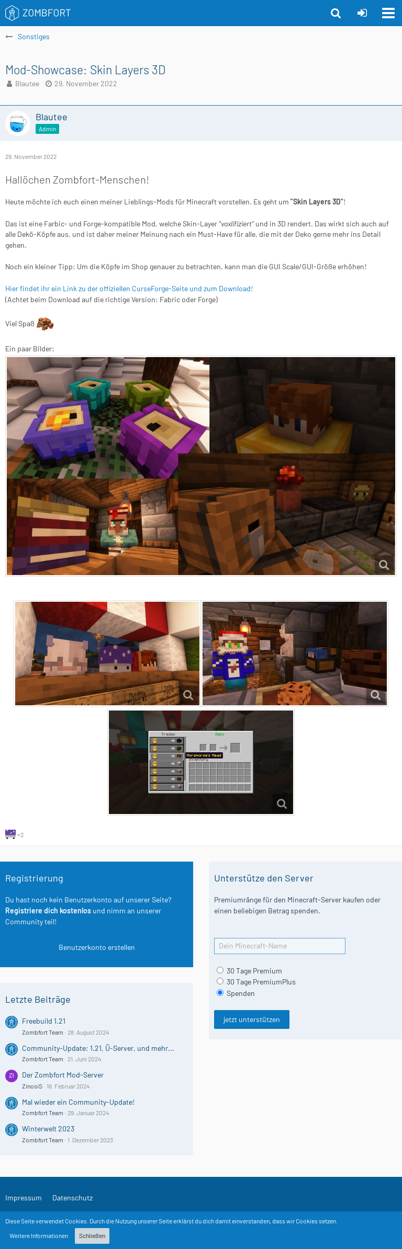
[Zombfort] (38, 13)
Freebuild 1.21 (43, 1020)
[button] (388, 13)
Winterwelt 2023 (48, 1128)
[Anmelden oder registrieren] (362, 13)
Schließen (92, 1235)
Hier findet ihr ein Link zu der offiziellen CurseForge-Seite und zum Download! (129, 288)
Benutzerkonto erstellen (97, 947)
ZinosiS (32, 1086)
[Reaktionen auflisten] (15, 833)
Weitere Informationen (38, 1235)
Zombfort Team (42, 1032)
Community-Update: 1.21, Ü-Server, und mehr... (98, 1048)
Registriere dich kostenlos (48, 910)
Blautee (27, 83)
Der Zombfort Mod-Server (63, 1074)
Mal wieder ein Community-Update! (78, 1101)
